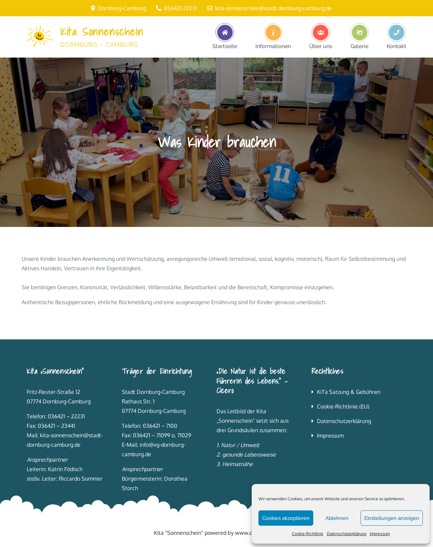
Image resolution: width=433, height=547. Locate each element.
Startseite (224, 46)
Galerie (359, 46)
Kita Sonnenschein (101, 31)
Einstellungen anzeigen (391, 518)
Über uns (320, 46)
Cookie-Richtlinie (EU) (343, 406)
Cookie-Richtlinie (307, 533)
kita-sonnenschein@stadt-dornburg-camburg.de (269, 8)
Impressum (380, 533)
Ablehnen (336, 518)
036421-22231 (176, 8)
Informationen (273, 46)
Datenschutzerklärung (346, 533)
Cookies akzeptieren (286, 518)
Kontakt (396, 46)
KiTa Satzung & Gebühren (348, 391)
